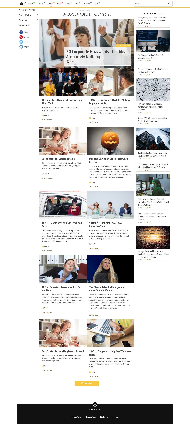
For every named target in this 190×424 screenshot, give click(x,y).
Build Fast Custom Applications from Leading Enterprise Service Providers (152, 154)
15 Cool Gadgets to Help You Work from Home (110, 352)
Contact (115, 417)
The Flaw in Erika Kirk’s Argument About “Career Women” (107, 288)
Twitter (26, 42)
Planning (146, 124)
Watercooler (24, 25)
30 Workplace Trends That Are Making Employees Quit (109, 101)
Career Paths (25, 15)
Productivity (147, 26)
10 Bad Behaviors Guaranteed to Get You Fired (62, 288)
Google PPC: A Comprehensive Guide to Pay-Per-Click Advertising (153, 120)
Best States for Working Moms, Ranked (63, 351)
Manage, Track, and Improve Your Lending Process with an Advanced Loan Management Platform (153, 254)
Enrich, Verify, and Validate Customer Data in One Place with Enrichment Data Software (152, 20)
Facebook (26, 32)
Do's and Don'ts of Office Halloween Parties (108, 160)
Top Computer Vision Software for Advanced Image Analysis (151, 56)
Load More (86, 383)
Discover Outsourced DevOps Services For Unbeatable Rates (153, 70)
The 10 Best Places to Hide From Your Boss (62, 224)
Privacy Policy (76, 417)
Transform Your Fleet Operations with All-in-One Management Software (153, 166)
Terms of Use (91, 417)
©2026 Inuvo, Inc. (95, 409)
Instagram (26, 47)
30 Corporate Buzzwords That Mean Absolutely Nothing (97, 53)
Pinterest (26, 37)
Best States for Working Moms (58, 159)
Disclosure (104, 417)
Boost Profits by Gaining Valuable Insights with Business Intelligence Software (152, 216)
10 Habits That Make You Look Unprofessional (105, 224)
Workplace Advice (27, 10)
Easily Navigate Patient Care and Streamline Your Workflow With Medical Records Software (153, 202)
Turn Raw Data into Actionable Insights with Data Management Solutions (150, 106)
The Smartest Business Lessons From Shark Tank (62, 101)
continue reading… (47, 120)
